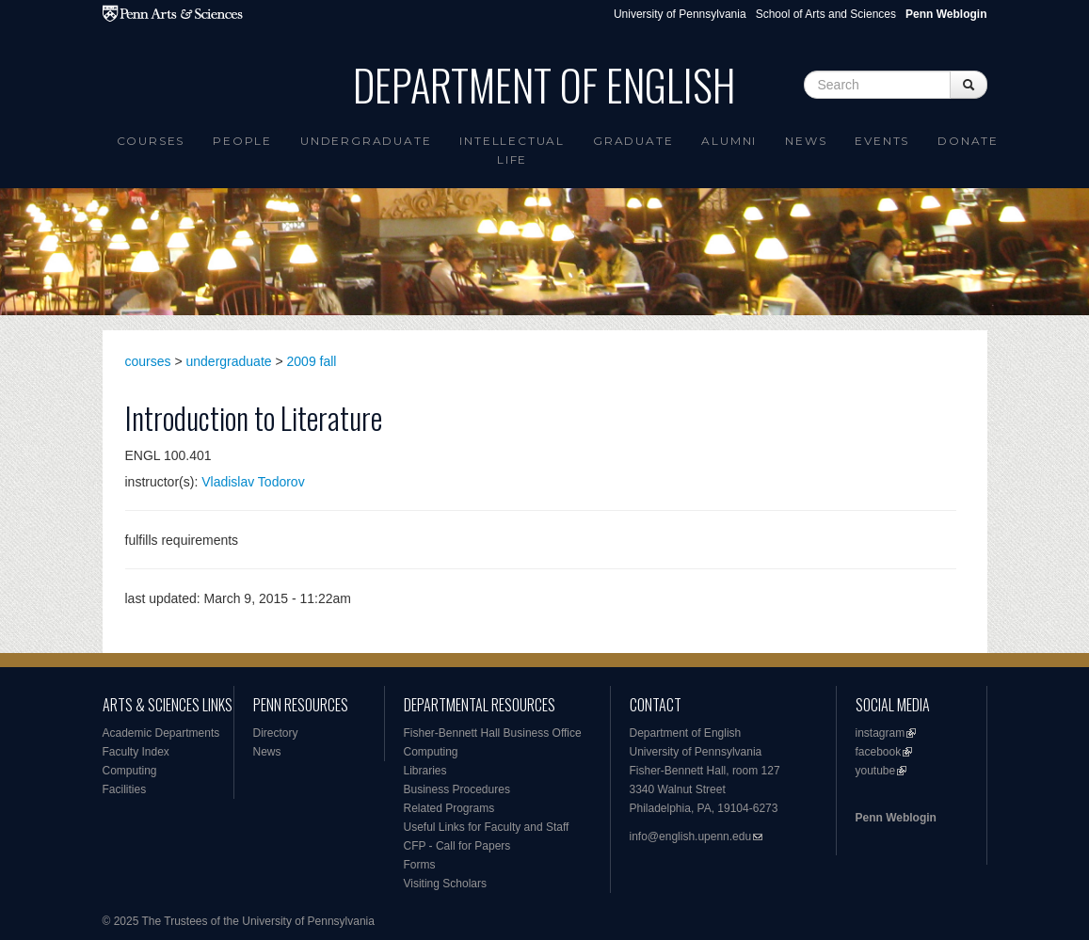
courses (148, 361)
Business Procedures (457, 789)
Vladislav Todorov (252, 481)
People (242, 141)
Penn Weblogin (896, 817)
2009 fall (312, 361)
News (805, 141)
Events (882, 141)
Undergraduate (365, 141)
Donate (968, 141)
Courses (151, 141)
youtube (876, 770)
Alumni (729, 141)
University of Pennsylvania (680, 14)
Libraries (425, 770)
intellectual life (512, 150)
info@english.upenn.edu (691, 836)
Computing (130, 770)
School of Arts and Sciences (826, 14)
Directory (275, 733)
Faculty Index (136, 751)
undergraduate (229, 361)
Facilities (125, 789)
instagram (880, 733)
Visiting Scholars (446, 883)
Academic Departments (161, 733)
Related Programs (449, 808)
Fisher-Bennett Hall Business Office (493, 733)
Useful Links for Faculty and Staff (486, 827)
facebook (879, 751)
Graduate (633, 141)
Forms (420, 864)
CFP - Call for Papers (457, 845)
